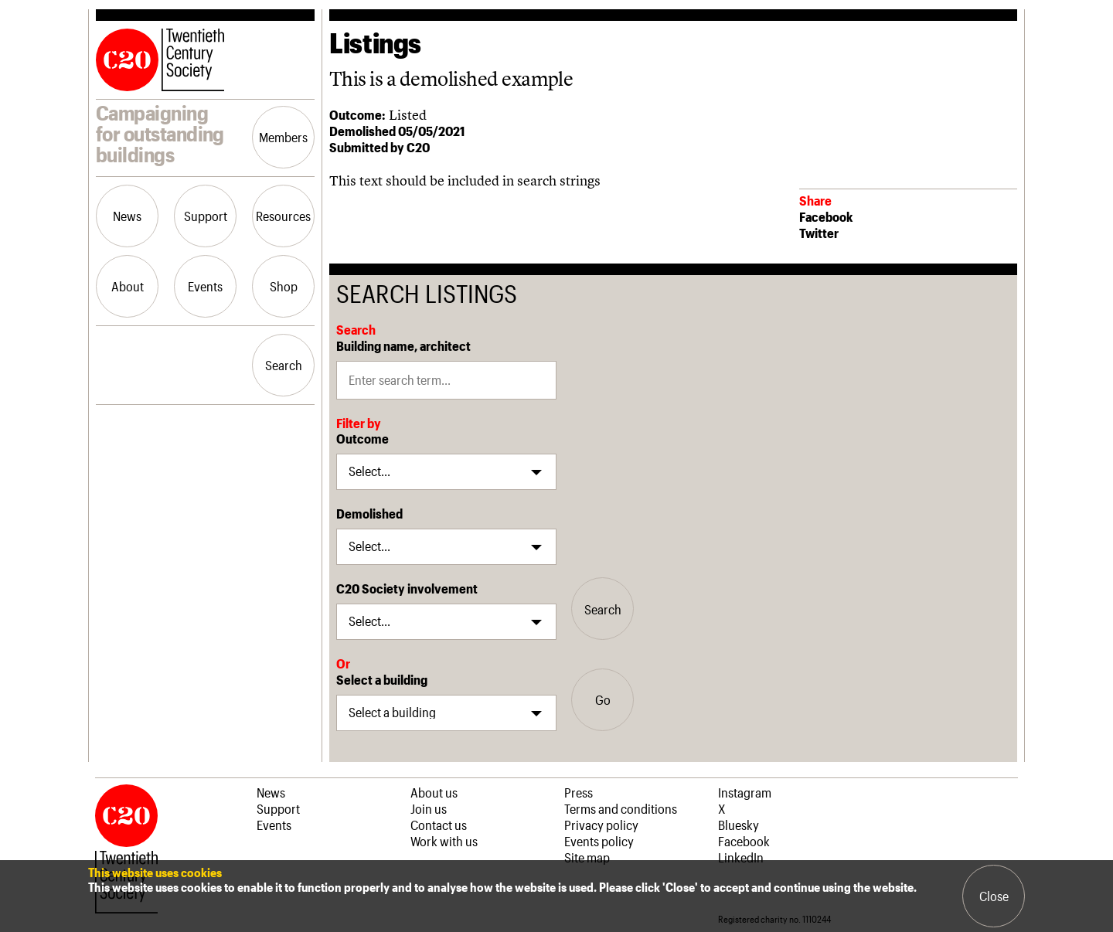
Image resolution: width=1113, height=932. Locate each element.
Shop (284, 286)
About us (434, 792)
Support (205, 215)
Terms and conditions (620, 808)
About (127, 286)
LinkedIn (741, 857)
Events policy (599, 841)
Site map (587, 857)
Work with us (444, 841)
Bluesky (738, 824)
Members (283, 137)
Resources (283, 215)
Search (283, 364)
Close (994, 895)
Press (578, 792)
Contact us (438, 824)
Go (603, 699)
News (127, 215)
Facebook (826, 216)
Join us (428, 808)
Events (205, 286)
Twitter (819, 232)
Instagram (744, 792)
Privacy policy (601, 824)
